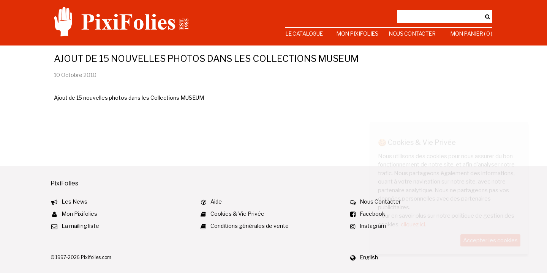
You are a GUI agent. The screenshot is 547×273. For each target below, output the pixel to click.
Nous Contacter (412, 33)
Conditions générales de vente (249, 226)
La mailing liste (80, 226)
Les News (74, 201)
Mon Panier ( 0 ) (471, 33)
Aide (216, 201)
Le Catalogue (304, 33)
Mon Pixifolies (357, 33)
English (369, 257)
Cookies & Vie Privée (237, 213)
